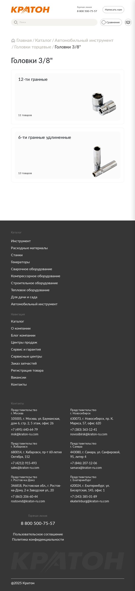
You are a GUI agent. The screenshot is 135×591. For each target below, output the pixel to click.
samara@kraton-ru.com (86, 467)
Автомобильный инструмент (34, 304)
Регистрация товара (27, 370)
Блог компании (23, 335)
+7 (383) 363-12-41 (83, 429)
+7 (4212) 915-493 (24, 463)
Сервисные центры (26, 356)
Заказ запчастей (24, 363)
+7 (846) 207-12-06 (83, 463)
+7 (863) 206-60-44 (24, 496)
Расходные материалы (29, 248)
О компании (21, 328)
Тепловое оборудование (30, 290)
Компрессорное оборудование (35, 276)
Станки (17, 255)
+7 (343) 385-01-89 (83, 496)
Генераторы (20, 262)
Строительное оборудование (34, 283)
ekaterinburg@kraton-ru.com (89, 501)
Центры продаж (24, 342)
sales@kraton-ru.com (25, 467)
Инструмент (21, 241)
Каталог (17, 321)
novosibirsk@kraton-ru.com (88, 434)
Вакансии (18, 377)
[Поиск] (54, 22)
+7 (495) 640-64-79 (24, 429)
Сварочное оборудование (31, 269)
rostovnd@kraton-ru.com (28, 501)
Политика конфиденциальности (38, 539)
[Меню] (127, 22)
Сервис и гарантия (26, 349)
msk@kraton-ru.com (24, 434)
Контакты (19, 384)
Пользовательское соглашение (38, 534)
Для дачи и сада (24, 297)
